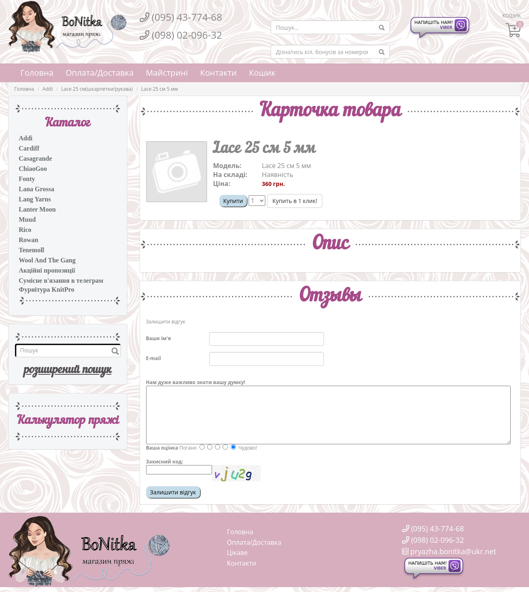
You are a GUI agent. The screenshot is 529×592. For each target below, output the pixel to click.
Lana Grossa (36, 189)
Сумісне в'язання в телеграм (61, 280)
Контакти (218, 72)
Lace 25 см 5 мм (159, 88)
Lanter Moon (37, 209)
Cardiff (29, 148)
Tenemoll (31, 250)
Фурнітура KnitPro (46, 289)
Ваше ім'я (158, 338)
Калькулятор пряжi (68, 421)
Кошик (262, 72)
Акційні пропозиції (47, 270)
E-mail (153, 358)
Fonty (27, 178)
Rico (25, 229)
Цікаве (237, 552)
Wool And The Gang (47, 260)
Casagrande (35, 158)
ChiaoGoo (33, 168)
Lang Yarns (35, 199)
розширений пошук (67, 370)
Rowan (28, 239)
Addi (47, 88)
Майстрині (167, 72)
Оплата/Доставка (99, 72)
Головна (36, 72)
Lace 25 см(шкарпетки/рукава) (97, 88)
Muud (27, 219)
